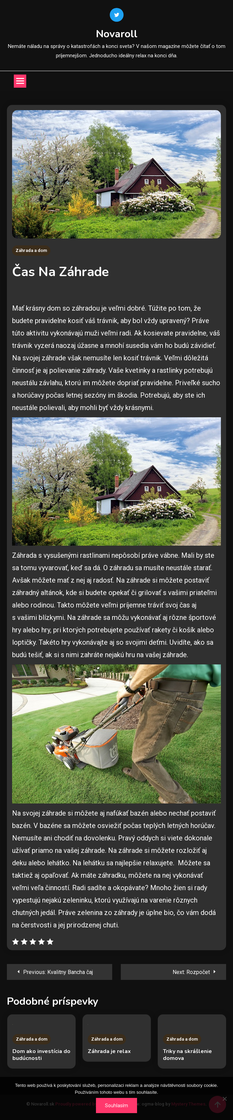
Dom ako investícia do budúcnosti (41, 1055)
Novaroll (116, 34)
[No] (224, 1098)
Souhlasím (116, 1105)
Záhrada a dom (31, 250)
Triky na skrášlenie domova (187, 1055)
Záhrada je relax (109, 1051)
